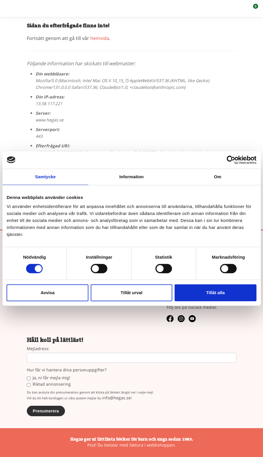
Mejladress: (38, 348)
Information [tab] (131, 176)
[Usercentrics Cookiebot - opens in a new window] (230, 160)
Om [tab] (217, 176)
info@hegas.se (116, 397)
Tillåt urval (131, 292)
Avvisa (47, 292)
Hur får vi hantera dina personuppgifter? (67, 370)
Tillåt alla (215, 292)
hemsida (99, 38)
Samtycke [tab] (45, 176)
